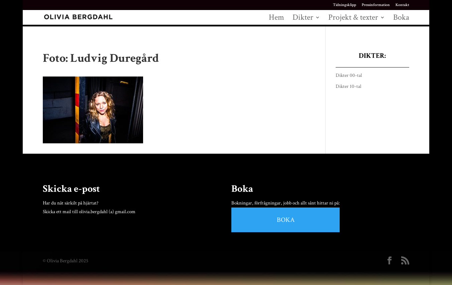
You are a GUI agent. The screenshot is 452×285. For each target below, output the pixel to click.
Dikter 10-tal (348, 86)
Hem (276, 18)
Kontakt (402, 5)
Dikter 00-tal (349, 75)
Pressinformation (376, 5)
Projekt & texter (353, 18)
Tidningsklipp (344, 5)
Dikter (303, 18)
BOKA (286, 220)
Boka (401, 18)
